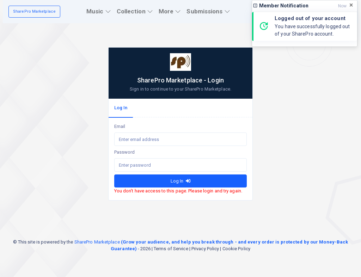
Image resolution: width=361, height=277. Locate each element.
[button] (99, 11)
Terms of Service (171, 248)
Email (120, 126)
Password (124, 152)
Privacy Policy (205, 248)
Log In (180, 181)
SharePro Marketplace (34, 11)
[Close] (351, 5)
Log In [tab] (121, 107)
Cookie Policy (236, 248)
